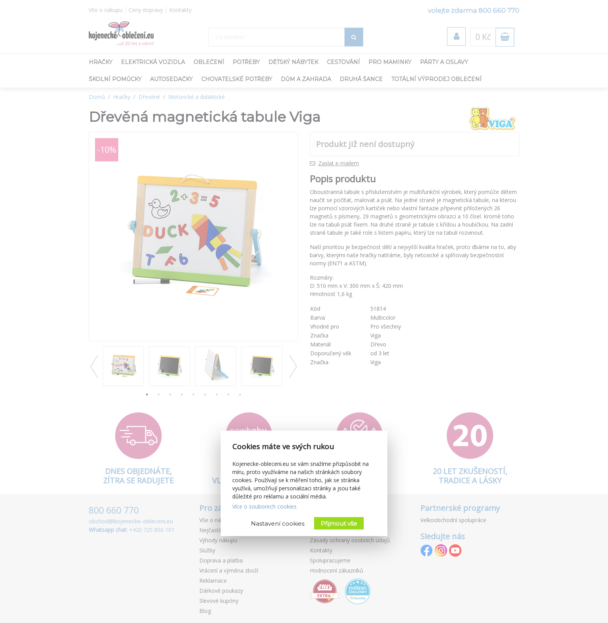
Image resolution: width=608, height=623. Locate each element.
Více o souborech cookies (264, 506)
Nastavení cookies (277, 523)
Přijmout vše (339, 523)
